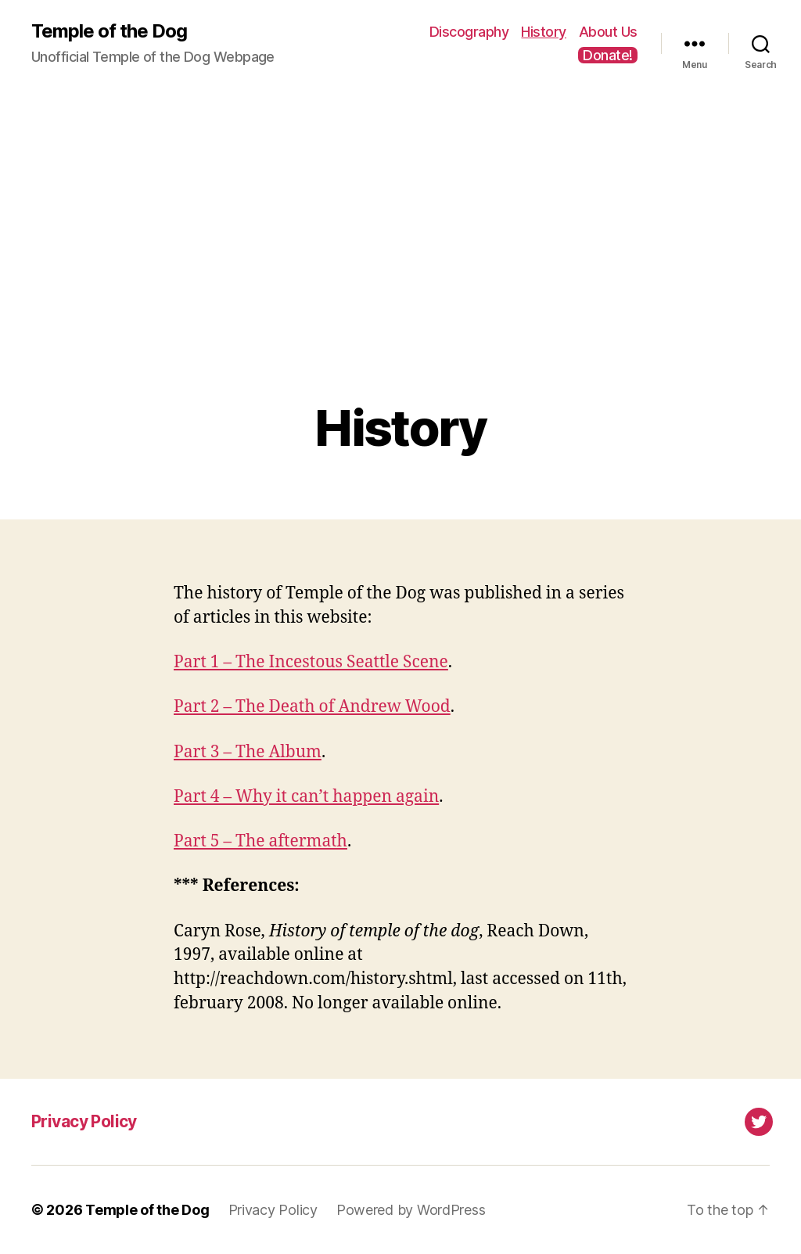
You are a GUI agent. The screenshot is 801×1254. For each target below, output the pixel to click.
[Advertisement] (400, 266)
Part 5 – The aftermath (260, 841)
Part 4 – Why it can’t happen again (306, 796)
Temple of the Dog (109, 31)
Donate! (608, 55)
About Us (608, 31)
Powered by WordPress (411, 1210)
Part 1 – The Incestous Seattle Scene (311, 662)
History (543, 31)
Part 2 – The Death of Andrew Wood (312, 706)
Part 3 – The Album (247, 752)
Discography (469, 31)
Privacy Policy (84, 1121)
